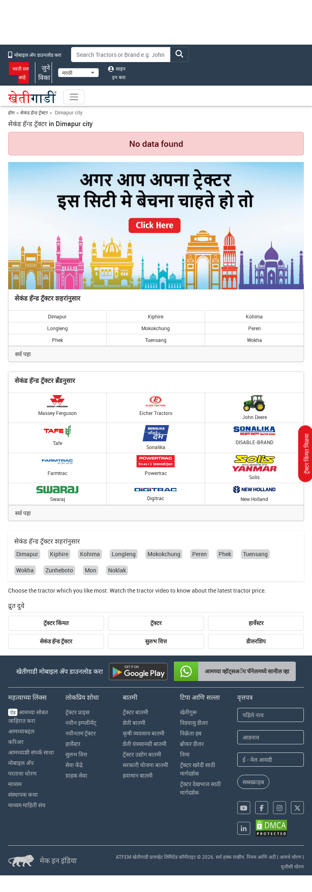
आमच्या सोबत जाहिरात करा (28, 716)
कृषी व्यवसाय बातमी (144, 733)
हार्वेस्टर (256, 623)
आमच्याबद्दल (21, 731)
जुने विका (43, 72)
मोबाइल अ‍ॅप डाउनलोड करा (34, 55)
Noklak (117, 570)
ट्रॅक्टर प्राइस (77, 712)
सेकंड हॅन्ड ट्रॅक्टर (34, 113)
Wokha (254, 340)
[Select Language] (78, 73)
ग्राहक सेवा (76, 775)
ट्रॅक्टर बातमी (135, 712)
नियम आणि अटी (261, 856)
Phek (57, 340)
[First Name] (270, 715)
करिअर (16, 742)
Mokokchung (155, 328)
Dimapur (57, 316)
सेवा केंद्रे (73, 765)
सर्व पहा (23, 354)
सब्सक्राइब (253, 782)
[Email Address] (270, 759)
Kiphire (155, 316)
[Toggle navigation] (73, 97)
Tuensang (156, 340)
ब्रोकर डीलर (192, 744)
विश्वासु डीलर (194, 722)
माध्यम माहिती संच (27, 805)
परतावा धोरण (22, 773)
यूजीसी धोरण (292, 866)
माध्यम (15, 784)
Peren (254, 328)
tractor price (248, 590)
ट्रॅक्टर (156, 623)
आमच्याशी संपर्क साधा (31, 752)
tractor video (152, 590)
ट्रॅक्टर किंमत (56, 623)
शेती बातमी (134, 722)
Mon (90, 570)
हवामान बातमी (138, 775)
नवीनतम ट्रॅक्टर (80, 733)
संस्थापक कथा (23, 794)
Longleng (57, 328)
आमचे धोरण (290, 856)
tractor (46, 590)
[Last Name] (270, 737)
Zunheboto (59, 570)
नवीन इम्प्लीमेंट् (80, 722)
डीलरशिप (256, 641)
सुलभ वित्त (156, 641)
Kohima (254, 316)
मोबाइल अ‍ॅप (21, 763)
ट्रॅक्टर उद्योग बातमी (142, 754)
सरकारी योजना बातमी (145, 765)
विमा (185, 754)
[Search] (121, 54)
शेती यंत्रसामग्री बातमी (145, 744)
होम (11, 113)
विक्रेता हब (191, 733)
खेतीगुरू (188, 712)
